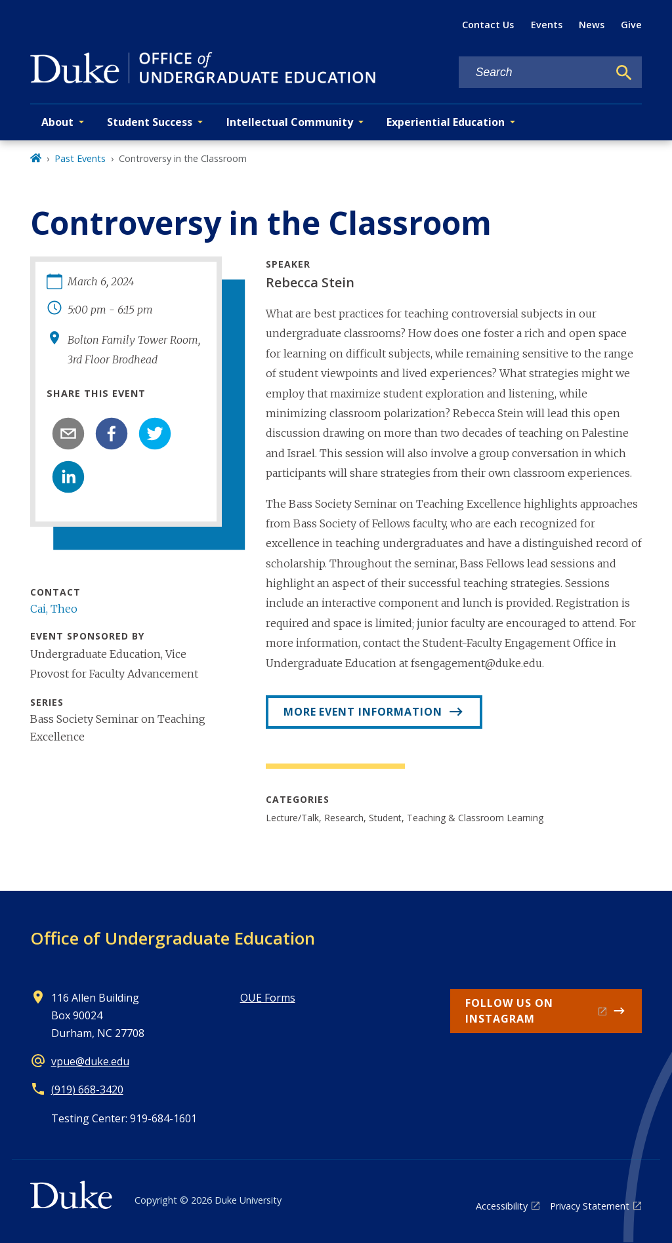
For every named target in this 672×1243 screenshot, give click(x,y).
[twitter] (154, 433)
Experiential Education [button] (446, 122)
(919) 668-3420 (87, 1089)
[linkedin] (68, 476)
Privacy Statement (589, 1206)
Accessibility (502, 1206)
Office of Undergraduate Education (172, 938)
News (591, 24)
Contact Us (488, 24)
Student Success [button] (149, 122)
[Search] (624, 72)
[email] (68, 433)
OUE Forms (267, 997)
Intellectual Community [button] (289, 122)
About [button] (57, 122)
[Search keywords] (533, 72)
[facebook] (111, 433)
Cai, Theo (53, 608)
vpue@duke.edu (90, 1061)
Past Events (80, 158)
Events (546, 24)
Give (631, 24)
